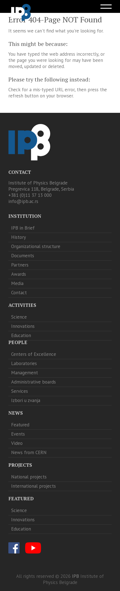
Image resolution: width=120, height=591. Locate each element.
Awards (18, 274)
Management (24, 373)
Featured (20, 425)
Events (18, 434)
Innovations (23, 326)
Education (21, 335)
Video (17, 443)
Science (19, 317)
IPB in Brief (23, 228)
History (18, 237)
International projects (33, 486)
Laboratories (24, 363)
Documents (22, 256)
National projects (29, 477)
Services (19, 391)
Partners (19, 265)
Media (17, 283)
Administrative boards (33, 382)
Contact (19, 292)
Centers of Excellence (33, 354)
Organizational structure (35, 246)
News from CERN (29, 452)
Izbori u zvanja (25, 400)
